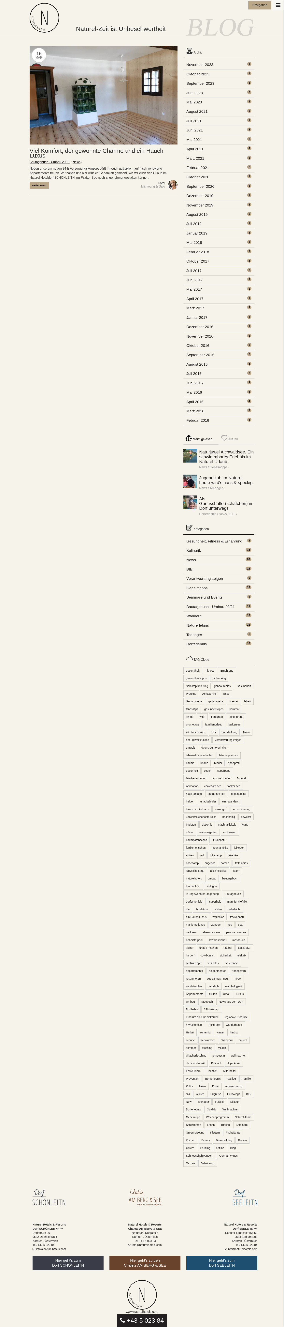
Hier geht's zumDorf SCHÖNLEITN (68, 1262)
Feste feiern (193, 1071)
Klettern (215, 1132)
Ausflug (231, 1078)
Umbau (190, 1001)
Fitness (210, 670)
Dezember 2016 (199, 327)
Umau (226, 994)
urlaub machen (208, 947)
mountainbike (220, 847)
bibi (213, 732)
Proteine (191, 693)
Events (205, 1140)
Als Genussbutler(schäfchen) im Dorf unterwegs (226, 503)
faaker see (233, 786)
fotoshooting (238, 793)
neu (229, 924)
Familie (246, 1078)
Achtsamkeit (209, 693)
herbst (234, 1032)
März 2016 (195, 411)
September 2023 (200, 83)
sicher (189, 947)
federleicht (234, 909)
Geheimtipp (193, 1117)
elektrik (241, 955)
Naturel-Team (243, 1117)
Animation (192, 786)
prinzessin (218, 1055)
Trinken (225, 1124)
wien (202, 716)
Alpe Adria (234, 1063)
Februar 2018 (197, 252)
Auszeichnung (234, 1086)
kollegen (211, 886)
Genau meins (194, 701)
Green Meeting (195, 1132)
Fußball (219, 1101)
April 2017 (194, 299)
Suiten (213, 994)
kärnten (234, 709)
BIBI (232, 514)
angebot (210, 863)
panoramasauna (236, 932)
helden (190, 801)
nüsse (189, 832)
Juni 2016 (194, 383)
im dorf (190, 955)
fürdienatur (219, 840)
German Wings (228, 1155)
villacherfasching (196, 1055)
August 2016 (197, 364)
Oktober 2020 (197, 177)
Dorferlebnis (207, 514)
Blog (233, 1148)
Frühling (205, 1148)
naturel (243, 1040)
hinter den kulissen (197, 809)
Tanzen (190, 1163)
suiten (218, 909)
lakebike (233, 855)
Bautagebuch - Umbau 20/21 (50, 162)
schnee (190, 1040)
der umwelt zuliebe (197, 739)
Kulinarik (193, 550)
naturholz (213, 986)
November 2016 (199, 336)
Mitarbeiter (229, 1071)
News (76, 162)
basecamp (192, 863)
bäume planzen (228, 755)
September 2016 (200, 355)
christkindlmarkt (195, 1063)
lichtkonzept (193, 963)
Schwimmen (193, 1124)
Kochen (190, 1140)
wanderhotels (234, 1024)
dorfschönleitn (194, 901)
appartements (194, 970)
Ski (188, 1094)
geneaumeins (222, 686)
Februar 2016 (197, 420)
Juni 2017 (194, 280)
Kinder (218, 763)
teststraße (244, 947)
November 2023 (199, 65)
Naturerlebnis (197, 625)
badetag (191, 824)
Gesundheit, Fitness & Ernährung (214, 541)
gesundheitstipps (196, 678)
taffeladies (241, 863)
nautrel (228, 947)
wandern (216, 924)
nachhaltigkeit (233, 986)
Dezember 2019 (199, 196)
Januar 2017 (196, 317)
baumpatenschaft (196, 840)
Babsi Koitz (208, 1163)
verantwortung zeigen (228, 739)
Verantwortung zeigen (204, 578)
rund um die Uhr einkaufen (202, 1017)
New (189, 1101)
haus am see (194, 793)
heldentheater (217, 970)
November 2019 (199, 205)
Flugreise (215, 1094)
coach (207, 770)
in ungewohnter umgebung (202, 893)
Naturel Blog (45, 18)
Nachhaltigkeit (227, 824)
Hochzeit (211, 1071)
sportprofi (234, 763)
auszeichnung (241, 809)
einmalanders (230, 801)
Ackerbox (214, 1024)
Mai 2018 (194, 242)
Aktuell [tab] (229, 438)
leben (247, 701)
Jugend (241, 778)
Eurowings (233, 1094)
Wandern (194, 616)
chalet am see (212, 786)
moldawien (229, 832)
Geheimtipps (218, 467)
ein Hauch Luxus (196, 917)
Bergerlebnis (213, 1078)
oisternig (205, 1032)
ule (188, 909)
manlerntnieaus (195, 924)
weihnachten (238, 1055)
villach (222, 1047)
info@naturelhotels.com (49, 1249)
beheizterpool (194, 940)
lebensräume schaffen (199, 755)
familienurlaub (213, 724)
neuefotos (212, 963)
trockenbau (237, 917)
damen (225, 863)
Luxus (240, 994)
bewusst (246, 816)
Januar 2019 (196, 233)
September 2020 (200, 186)
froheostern (239, 970)
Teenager (216, 488)
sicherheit (226, 955)
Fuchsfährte (233, 1132)
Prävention (192, 1078)
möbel (237, 978)
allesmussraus (211, 932)
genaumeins (215, 701)
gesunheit (192, 770)
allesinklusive (218, 870)
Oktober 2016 (197, 345)
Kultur (189, 1086)
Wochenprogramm (217, 1117)
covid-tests (207, 955)
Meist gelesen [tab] (199, 438)
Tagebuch (207, 1001)
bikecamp (216, 855)
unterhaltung (229, 732)
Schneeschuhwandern (199, 1155)
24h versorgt (211, 1009)
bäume (190, 763)
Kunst (215, 1086)
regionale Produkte (236, 1017)
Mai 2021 (194, 140)
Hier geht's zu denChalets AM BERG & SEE (145, 1262)
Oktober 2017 (197, 261)
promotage (192, 724)
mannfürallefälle (237, 901)
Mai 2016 (194, 392)
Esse (226, 693)
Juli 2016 (194, 374)
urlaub (204, 763)
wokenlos (218, 917)
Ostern (190, 1148)
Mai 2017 (194, 289)
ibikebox (239, 847)
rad (202, 855)
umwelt (190, 747)
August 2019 (197, 214)
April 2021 (194, 149)
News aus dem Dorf (231, 1001)
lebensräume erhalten (214, 747)
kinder (189, 716)
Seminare (242, 1124)
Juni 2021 (194, 130)
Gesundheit (244, 686)
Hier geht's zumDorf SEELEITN (222, 1262)
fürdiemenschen (196, 847)
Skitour (234, 1101)
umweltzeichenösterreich (201, 816)
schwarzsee (208, 1040)
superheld (215, 901)
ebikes (190, 855)
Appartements (194, 994)
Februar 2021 (197, 168)
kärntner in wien (196, 732)
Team (236, 870)
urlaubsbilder (208, 801)
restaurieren (193, 978)
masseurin (238, 940)
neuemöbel (231, 963)
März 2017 (195, 308)
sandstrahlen (194, 986)
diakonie (207, 824)
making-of (221, 809)
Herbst (190, 1032)
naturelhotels (194, 878)
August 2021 (197, 111)
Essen (211, 1124)
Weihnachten (230, 1109)
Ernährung (226, 670)
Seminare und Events (204, 597)
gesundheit (193, 670)
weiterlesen (39, 185)
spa (240, 924)
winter (220, 1032)
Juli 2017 (194, 271)
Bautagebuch (233, 893)
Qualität (211, 1109)
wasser (233, 701)
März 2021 (195, 158)
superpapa (223, 770)
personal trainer (221, 778)
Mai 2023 (194, 102)
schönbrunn (236, 716)
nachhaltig (228, 816)
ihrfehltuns (202, 909)
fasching (207, 1047)
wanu (245, 824)
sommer (191, 1047)
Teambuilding (224, 1140)
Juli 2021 (194, 121)
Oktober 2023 (197, 74)
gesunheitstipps (213, 709)
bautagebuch (230, 878)
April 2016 (194, 402)
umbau (212, 878)
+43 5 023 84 (142, 1320)
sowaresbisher (217, 940)
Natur (246, 732)
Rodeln (242, 1140)
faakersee (234, 724)
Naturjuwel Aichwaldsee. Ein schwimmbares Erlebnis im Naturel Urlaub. (226, 457)
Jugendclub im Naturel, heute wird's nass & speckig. (226, 480)
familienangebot (196, 778)
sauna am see (216, 793)
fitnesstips (192, 709)
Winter (200, 1094)
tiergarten (217, 716)
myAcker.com (194, 1024)
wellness (191, 932)
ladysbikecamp (195, 870)
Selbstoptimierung (197, 686)
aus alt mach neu (217, 978)
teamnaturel (193, 886)
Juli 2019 (194, 224)
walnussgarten (208, 832)
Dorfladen (192, 1009)
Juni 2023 (194, 93)
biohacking (219, 678)
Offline (220, 1148)
